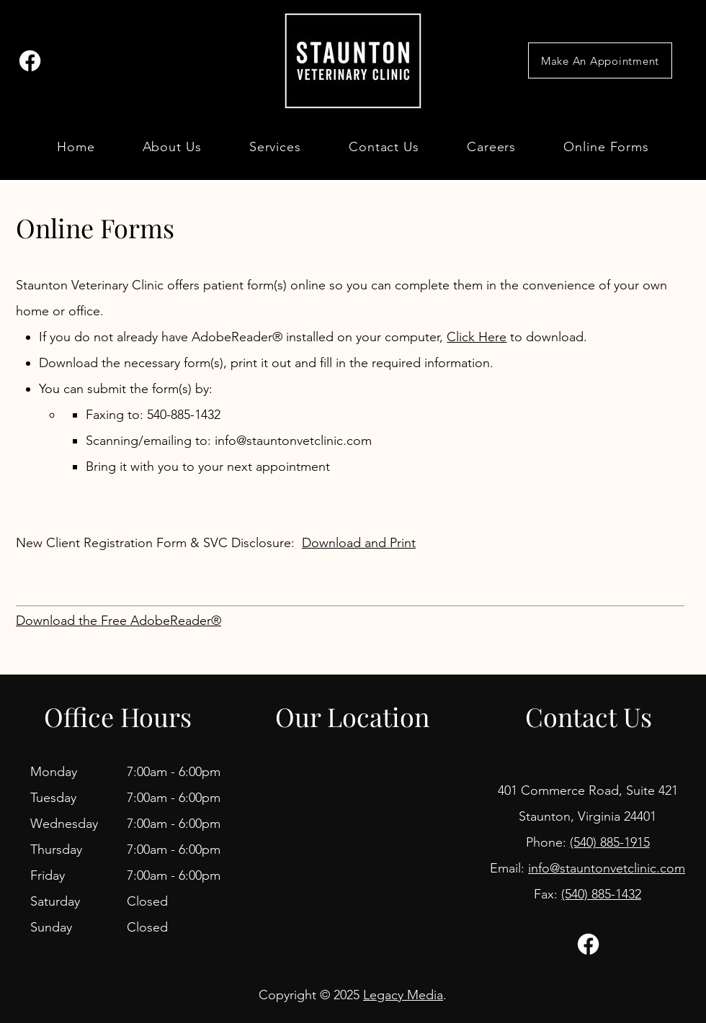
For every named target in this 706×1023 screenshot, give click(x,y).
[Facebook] (30, 61)
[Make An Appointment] (600, 60)
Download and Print (359, 543)
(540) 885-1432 (601, 894)
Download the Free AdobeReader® (118, 620)
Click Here (476, 337)
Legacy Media (403, 995)
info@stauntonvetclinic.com (293, 441)
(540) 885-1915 (610, 842)
